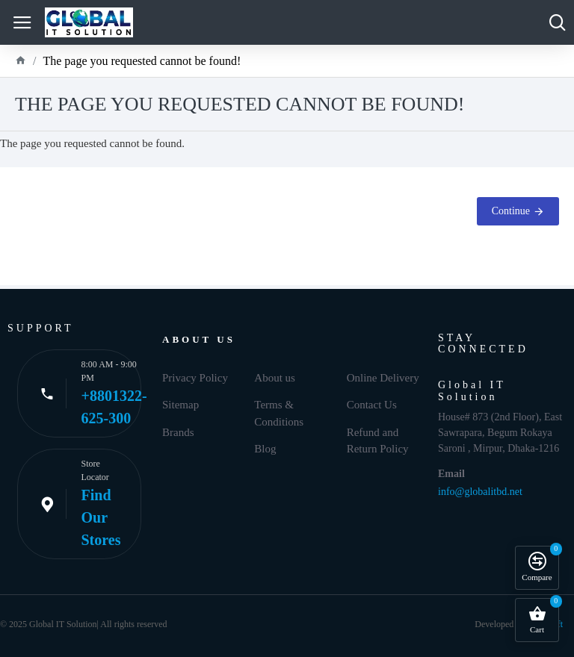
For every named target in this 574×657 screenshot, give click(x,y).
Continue (511, 211)
